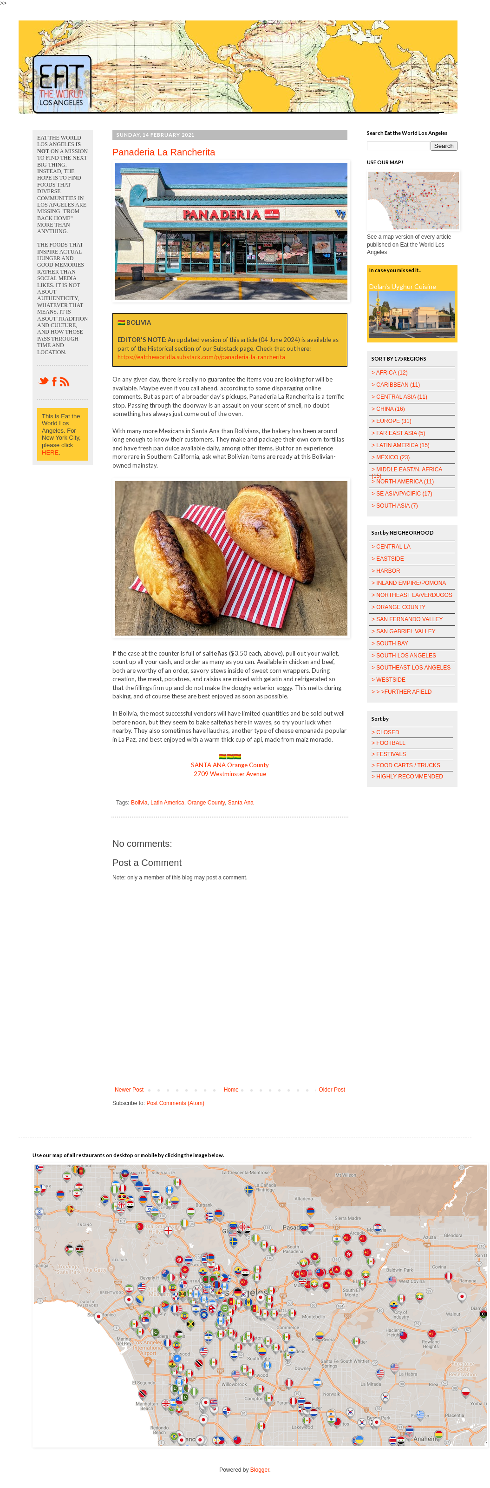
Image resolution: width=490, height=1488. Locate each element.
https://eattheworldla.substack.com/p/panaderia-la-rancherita (201, 357)
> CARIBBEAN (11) (396, 385)
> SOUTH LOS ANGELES (404, 655)
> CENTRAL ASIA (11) (399, 397)
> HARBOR (386, 571)
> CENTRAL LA (391, 546)
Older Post (332, 1089)
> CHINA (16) (388, 409)
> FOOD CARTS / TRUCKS (406, 765)
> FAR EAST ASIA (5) (398, 433)
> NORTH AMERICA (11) (403, 481)
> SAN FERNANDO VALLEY (407, 619)
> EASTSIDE (388, 559)
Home (231, 1089)
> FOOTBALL (388, 743)
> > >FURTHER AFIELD (402, 692)
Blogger (259, 1470)
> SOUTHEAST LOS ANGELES (411, 667)
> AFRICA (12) (390, 372)
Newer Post (129, 1089)
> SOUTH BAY (390, 643)
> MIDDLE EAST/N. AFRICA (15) (407, 472)
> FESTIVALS (389, 754)
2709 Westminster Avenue (230, 774)
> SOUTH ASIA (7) (395, 506)
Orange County (206, 802)
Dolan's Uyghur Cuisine (402, 286)
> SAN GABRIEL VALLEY (404, 631)
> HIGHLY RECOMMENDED (407, 776)
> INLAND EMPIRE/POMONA (409, 583)
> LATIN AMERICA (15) (401, 445)
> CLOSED (385, 732)
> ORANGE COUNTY (398, 607)
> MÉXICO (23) (391, 457)
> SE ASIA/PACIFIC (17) (402, 493)
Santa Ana (241, 802)
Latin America (167, 802)
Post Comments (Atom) (175, 1103)
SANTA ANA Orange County (230, 765)
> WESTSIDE (388, 680)
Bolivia (139, 802)
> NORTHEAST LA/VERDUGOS (412, 595)
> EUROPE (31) (392, 421)
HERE (50, 452)
